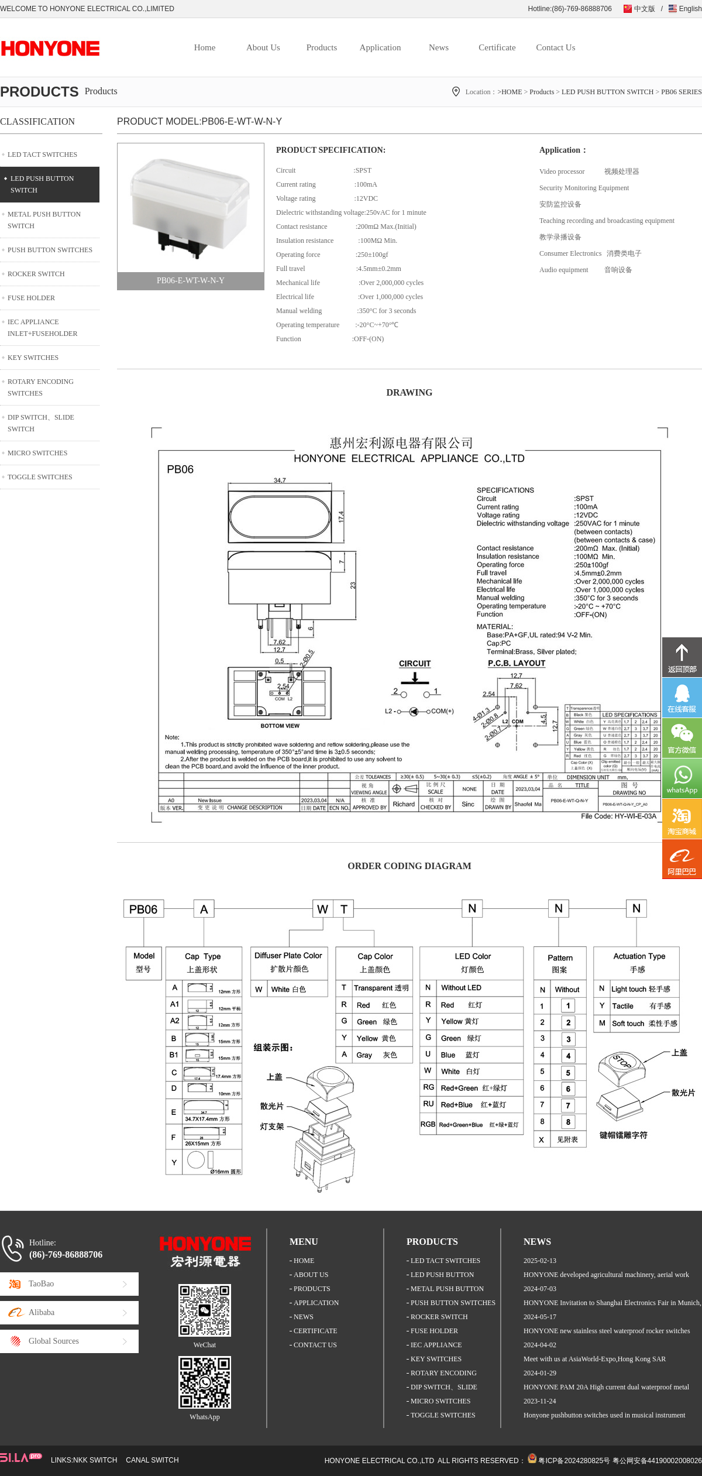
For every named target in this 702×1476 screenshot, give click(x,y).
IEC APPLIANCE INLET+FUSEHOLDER (42, 328)
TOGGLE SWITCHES (40, 477)
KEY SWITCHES (33, 357)
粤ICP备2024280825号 (574, 1461)
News (439, 47)
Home (205, 47)
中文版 (644, 9)
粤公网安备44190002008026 (657, 1461)
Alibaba (41, 1312)
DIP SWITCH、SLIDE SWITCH (41, 423)
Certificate (497, 47)
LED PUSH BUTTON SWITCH (607, 92)
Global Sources (54, 1341)
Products (322, 47)
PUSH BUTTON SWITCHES (50, 250)
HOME (304, 1261)
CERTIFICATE (316, 1331)
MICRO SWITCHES (37, 453)
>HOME (509, 92)
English (690, 9)
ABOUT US (311, 1275)
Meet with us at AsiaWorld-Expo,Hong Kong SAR (595, 1359)
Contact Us (555, 47)
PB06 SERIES (681, 92)
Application (380, 47)
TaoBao (41, 1283)
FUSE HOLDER (31, 298)
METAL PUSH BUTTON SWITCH (44, 220)
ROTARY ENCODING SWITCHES (41, 387)
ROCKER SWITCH (36, 274)
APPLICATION (316, 1303)
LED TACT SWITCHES (42, 154)
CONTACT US (315, 1345)
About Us (263, 47)
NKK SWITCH (95, 1460)
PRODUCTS (312, 1289)
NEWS (304, 1317)
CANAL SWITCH (152, 1460)
